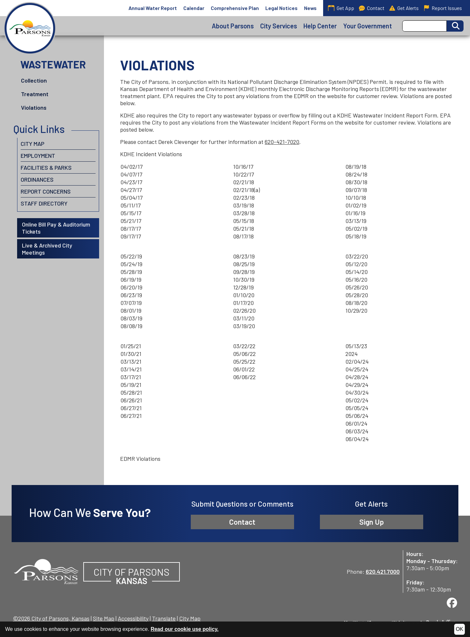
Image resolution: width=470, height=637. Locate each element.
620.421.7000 (383, 571)
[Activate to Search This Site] (455, 26)
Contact (371, 8)
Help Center (320, 26)
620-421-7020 (282, 141)
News (310, 8)
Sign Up (371, 521)
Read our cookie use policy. (185, 629)
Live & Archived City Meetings (47, 249)
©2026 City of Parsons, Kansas (51, 618)
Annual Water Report (152, 8)
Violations (33, 107)
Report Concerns (46, 191)
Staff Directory (44, 203)
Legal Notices (281, 8)
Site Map (103, 618)
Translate (164, 618)
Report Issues (443, 8)
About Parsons (233, 26)
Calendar (193, 8)
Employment (38, 155)
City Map (32, 143)
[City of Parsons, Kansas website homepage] (46, 570)
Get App (341, 8)
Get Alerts (404, 8)
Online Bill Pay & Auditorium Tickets (56, 228)
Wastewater (53, 64)
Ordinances (37, 179)
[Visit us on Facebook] (452, 603)
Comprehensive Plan (235, 8)
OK (459, 629)
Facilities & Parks (46, 167)
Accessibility (133, 618)
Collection (34, 80)
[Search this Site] (424, 26)
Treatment (34, 93)
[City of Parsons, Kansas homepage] (30, 28)
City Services (278, 26)
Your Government (367, 26)
